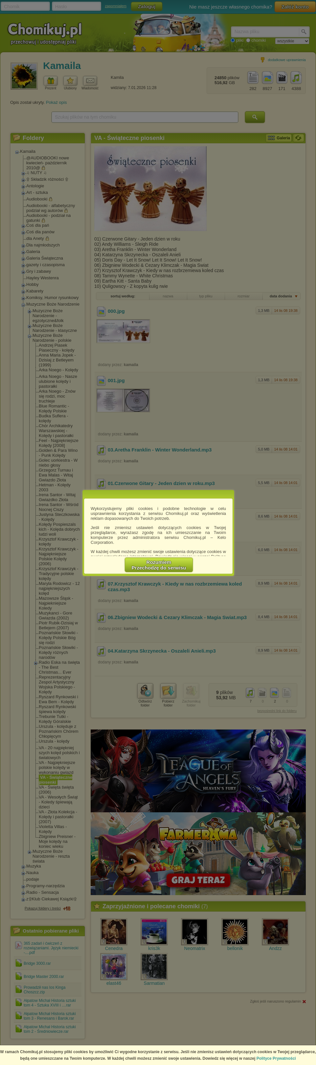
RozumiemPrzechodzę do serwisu (159, 564)
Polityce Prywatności (276, 1058)
